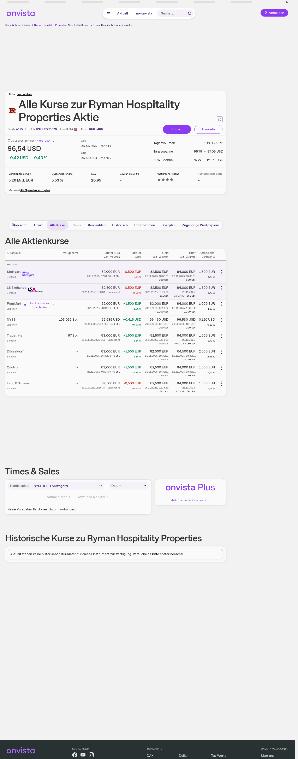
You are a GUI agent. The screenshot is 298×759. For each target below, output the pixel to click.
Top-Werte (218, 755)
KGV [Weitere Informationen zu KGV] (93, 174)
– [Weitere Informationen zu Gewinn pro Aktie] (121, 180)
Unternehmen (144, 225)
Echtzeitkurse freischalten (39, 305)
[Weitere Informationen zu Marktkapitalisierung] (20, 180)
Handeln (208, 129)
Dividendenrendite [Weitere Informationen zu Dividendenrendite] (62, 174)
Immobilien (24, 94)
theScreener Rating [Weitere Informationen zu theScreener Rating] (168, 174)
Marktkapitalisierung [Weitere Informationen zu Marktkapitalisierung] (19, 174)
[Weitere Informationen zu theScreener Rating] (165, 180)
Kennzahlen (97, 225)
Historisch (120, 225)
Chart (38, 225)
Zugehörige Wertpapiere (200, 225)
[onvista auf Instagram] (91, 755)
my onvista (144, 13)
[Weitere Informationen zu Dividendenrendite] (57, 180)
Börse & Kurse (13, 25)
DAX (150, 755)
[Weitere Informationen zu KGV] (96, 180)
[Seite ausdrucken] (219, 119)
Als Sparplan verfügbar (35, 190)
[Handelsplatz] (67, 486)
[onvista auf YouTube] (83, 755)
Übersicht (19, 225)
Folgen (177, 129)
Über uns (267, 755)
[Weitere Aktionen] (221, 272)
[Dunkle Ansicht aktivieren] (287, 2)
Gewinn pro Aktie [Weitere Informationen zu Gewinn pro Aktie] (129, 174)
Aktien (27, 25)
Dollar (183, 755)
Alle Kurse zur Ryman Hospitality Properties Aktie (104, 25)
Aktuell (122, 13)
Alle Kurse (57, 225)
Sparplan (168, 225)
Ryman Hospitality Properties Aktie (53, 25)
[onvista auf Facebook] (74, 755)
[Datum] (136, 486)
